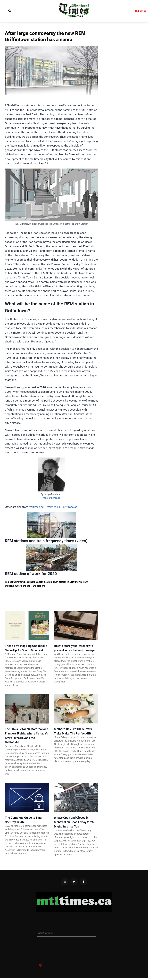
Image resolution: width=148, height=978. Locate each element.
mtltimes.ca (36, 507)
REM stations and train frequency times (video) (46, 541)
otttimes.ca (70, 507)
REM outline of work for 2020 (31, 573)
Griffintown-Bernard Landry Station (32, 581)
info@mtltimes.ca (51, 498)
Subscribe (140, 11)
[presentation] (50, 948)
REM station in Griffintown (67, 581)
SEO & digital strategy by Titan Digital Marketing (31, 920)
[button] (3, 11)
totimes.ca (53, 507)
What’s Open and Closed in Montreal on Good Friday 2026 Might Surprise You (74, 822)
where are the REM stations (30, 585)
